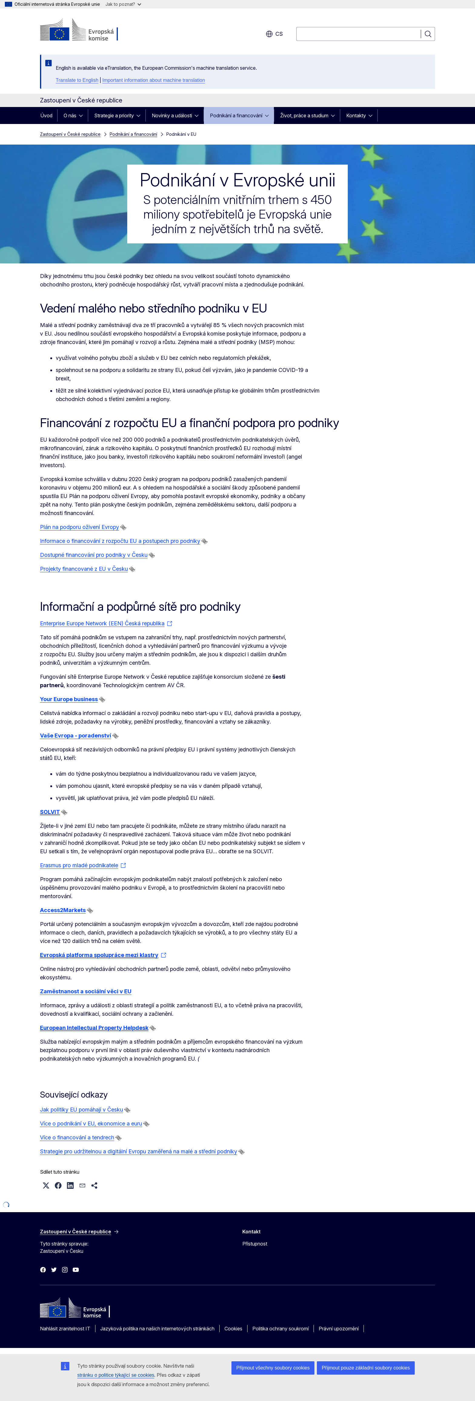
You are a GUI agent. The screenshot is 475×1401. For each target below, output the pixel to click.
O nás (70, 115)
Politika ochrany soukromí (280, 1329)
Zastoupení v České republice (70, 134)
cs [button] (274, 34)
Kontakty (356, 115)
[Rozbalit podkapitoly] (83, 115)
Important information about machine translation (153, 80)
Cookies (233, 1329)
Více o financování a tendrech (77, 1137)
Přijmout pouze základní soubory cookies (366, 1367)
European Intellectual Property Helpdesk (94, 1028)
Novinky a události (172, 115)
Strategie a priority (114, 115)
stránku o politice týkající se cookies (115, 1375)
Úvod (46, 115)
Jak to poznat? (123, 4)
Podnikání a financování (236, 115)
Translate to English (77, 80)
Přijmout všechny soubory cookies (273, 1367)
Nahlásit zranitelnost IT (65, 1329)
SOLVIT (50, 812)
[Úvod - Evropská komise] (89, 30)
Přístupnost (254, 1244)
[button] (46, 1185)
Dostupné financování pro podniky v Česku (94, 555)
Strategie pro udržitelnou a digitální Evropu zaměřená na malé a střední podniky (138, 1151)
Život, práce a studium (304, 115)
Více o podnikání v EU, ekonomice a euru (91, 1123)
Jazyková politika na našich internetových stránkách (157, 1329)
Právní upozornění (339, 1329)
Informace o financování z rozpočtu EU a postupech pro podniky (120, 541)
